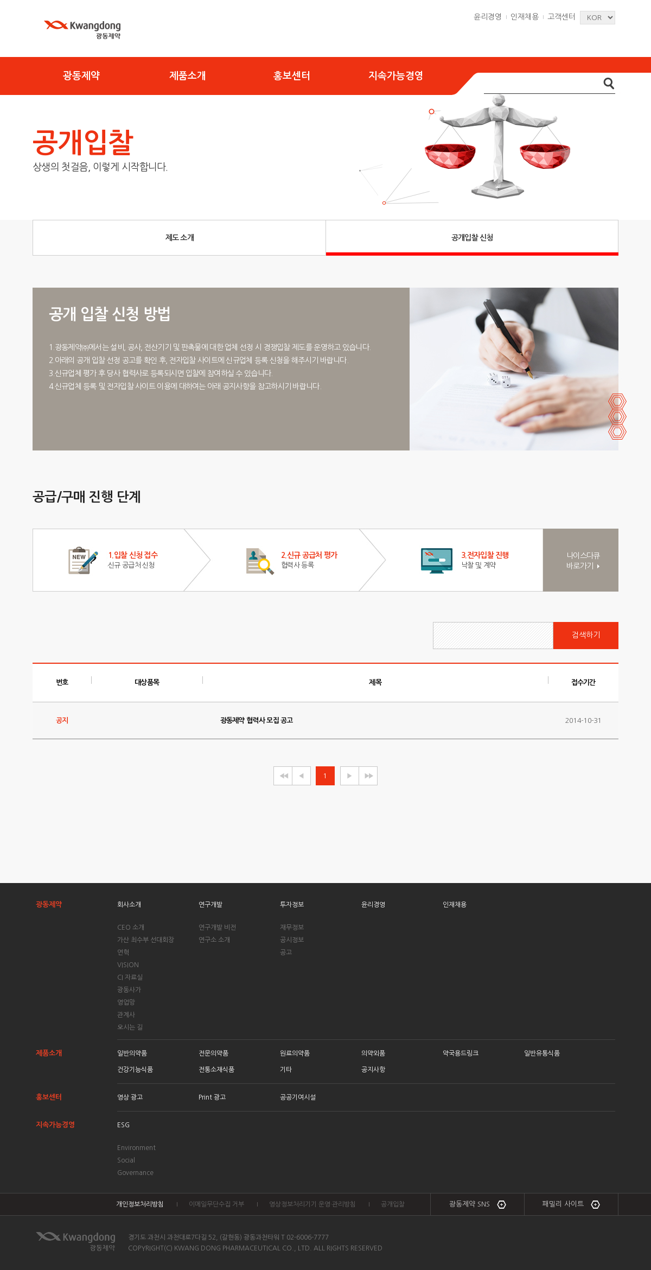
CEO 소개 (130, 927)
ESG (123, 1125)
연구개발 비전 (217, 927)
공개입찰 (393, 1204)
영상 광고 (130, 1097)
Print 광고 (212, 1097)
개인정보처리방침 (140, 1204)
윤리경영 (488, 17)
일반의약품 (132, 1053)
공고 (286, 952)
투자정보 (292, 904)
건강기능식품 (135, 1069)
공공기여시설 (298, 1097)
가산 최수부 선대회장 (145, 940)
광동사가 (129, 990)
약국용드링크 (460, 1053)
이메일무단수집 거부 (216, 1204)
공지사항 (373, 1069)
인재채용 (524, 17)
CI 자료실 (130, 977)
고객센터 (561, 17)
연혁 (123, 952)
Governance (135, 1173)
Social (126, 1160)
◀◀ (282, 775)
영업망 (126, 1002)
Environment (136, 1148)
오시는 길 (130, 1027)
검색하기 (586, 635)
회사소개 (129, 904)
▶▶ (367, 775)
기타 (286, 1069)
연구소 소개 (214, 940)
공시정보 (292, 940)
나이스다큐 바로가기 (583, 561)
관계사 (126, 1015)
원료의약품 (295, 1053)
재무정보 (292, 927)
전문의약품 (213, 1053)
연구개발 (210, 904)
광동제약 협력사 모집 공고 (256, 720)
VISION (128, 965)
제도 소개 (179, 238)
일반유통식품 (542, 1053)
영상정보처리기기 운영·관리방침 (312, 1204)
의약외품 (373, 1053)
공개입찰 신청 (472, 238)
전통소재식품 (216, 1069)
